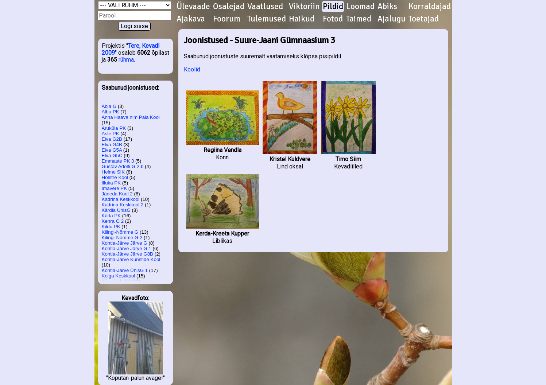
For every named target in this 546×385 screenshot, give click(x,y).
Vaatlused (265, 6)
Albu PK (110, 111)
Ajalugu (391, 19)
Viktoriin (304, 6)
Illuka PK (111, 183)
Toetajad (423, 19)
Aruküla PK (114, 128)
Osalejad (228, 6)
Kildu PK (111, 226)
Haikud (301, 19)
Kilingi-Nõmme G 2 (122, 237)
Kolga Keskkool (118, 276)
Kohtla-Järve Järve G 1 (126, 248)
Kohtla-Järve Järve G (124, 243)
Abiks (387, 6)
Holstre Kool (115, 177)
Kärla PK (111, 215)
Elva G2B (112, 139)
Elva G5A (112, 150)
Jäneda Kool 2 (117, 194)
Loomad (360, 6)
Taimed (358, 19)
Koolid (192, 69)
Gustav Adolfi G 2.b (123, 166)
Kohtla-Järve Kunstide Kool (131, 259)
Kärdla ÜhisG (116, 210)
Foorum (226, 19)
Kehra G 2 (113, 221)
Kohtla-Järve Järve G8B (128, 254)
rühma (126, 59)
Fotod (333, 19)
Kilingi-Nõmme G (120, 232)
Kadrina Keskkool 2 (123, 204)
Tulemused (266, 19)
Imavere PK (114, 188)
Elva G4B (112, 144)
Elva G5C (112, 155)
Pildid (333, 6)
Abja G (109, 106)
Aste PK (110, 133)
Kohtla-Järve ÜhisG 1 (125, 270)
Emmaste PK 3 (118, 161)
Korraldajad (429, 6)
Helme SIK (113, 172)
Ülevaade (193, 6)
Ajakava (191, 19)
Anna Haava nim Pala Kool (131, 117)
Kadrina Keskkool (121, 199)
